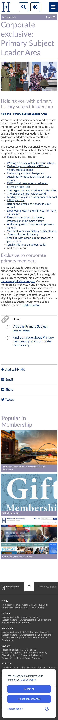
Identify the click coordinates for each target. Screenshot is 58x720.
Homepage (7, 605)
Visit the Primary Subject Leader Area (24, 114)
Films (20, 658)
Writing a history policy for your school (31, 163)
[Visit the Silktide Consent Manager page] (47, 709)
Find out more (31, 305)
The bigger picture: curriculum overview (31, 190)
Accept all (29, 689)
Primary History (9, 622)
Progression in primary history (25, 221)
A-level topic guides (12, 652)
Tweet (7, 399)
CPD (16, 617)
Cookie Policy (28, 679)
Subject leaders (9, 620)
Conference (25, 622)
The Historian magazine (13, 667)
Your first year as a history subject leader (32, 231)
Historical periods (10, 650)
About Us (27, 605)
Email (7, 379)
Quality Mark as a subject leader (27, 244)
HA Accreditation (27, 620)
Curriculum (7, 617)
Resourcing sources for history (25, 217)
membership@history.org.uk (18, 281)
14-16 (24, 650)
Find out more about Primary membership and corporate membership (33, 341)
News (17, 605)
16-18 (33, 650)
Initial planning (16, 200)
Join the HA (7, 607)
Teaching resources (37, 637)
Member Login (22, 607)
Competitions (44, 620)
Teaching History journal (14, 637)
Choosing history (10, 655)
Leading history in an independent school (32, 197)
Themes (51, 667)
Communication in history (22, 234)
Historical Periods (36, 667)
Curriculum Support (11, 632)
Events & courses (33, 658)
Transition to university (35, 652)
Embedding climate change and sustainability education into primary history (29, 177)
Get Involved (40, 605)
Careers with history (31, 655)
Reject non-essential (29, 699)
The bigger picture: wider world (26, 193)
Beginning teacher (30, 617)
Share (7, 389)
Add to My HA (13, 369)
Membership (38, 607)
